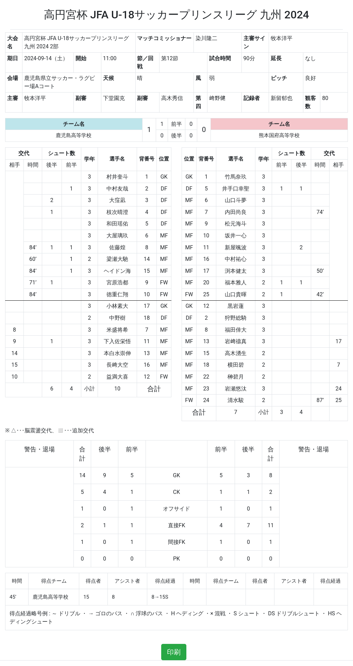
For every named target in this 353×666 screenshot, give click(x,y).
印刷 (174, 652)
